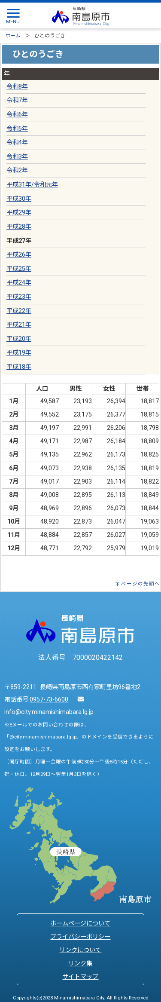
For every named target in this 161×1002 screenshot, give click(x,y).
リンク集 (80, 963)
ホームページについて (80, 923)
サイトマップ (80, 977)
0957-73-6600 (49, 699)
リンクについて (80, 950)
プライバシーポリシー (80, 937)
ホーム (13, 36)
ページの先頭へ (140, 584)
